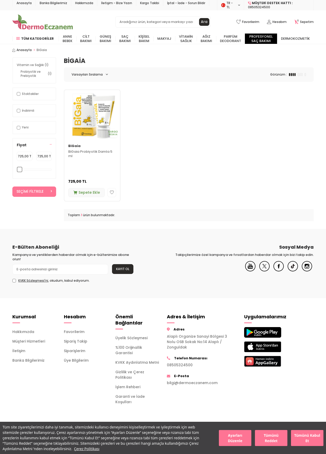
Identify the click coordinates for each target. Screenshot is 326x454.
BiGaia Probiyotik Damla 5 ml (90, 154)
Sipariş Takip (75, 341)
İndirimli (25, 110)
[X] (264, 270)
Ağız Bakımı (206, 38)
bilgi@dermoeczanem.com (192, 382)
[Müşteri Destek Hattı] (279, 5)
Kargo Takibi (149, 3)
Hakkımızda (84, 3)
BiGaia (74, 146)
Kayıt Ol (122, 269)
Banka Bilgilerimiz (53, 3)
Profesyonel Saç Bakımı (261, 38)
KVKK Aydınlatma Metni (137, 362)
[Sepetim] (304, 22)
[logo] (42, 22)
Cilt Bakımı (86, 38)
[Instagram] (307, 270)
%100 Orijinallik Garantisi (128, 350)
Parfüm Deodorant (230, 38)
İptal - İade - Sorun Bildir (186, 3)
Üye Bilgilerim (76, 360)
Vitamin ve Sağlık (33, 65)
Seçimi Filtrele (34, 191)
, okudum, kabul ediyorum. (51, 281)
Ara (204, 22)
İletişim (18, 350)
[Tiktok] (293, 270)
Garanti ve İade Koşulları (130, 399)
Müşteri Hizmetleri (28, 341)
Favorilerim (74, 331)
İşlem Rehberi (127, 387)
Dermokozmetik (295, 38)
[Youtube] (250, 270)
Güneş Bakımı (105, 38)
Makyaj (164, 38)
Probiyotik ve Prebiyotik (36, 73)
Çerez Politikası (86, 448)
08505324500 (180, 365)
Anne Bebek (67, 38)
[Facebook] (278, 270)
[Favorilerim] (247, 22)
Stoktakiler (28, 94)
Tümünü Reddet (271, 438)
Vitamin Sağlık (186, 38)
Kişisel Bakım (144, 38)
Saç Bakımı (125, 38)
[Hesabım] (277, 22)
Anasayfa (24, 3)
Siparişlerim (74, 350)
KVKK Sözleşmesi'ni (33, 280)
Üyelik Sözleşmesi (131, 337)
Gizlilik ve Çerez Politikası (129, 374)
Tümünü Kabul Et (307, 438)
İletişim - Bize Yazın (116, 3)
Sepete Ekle (86, 192)
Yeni (23, 127)
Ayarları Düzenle (235, 438)
